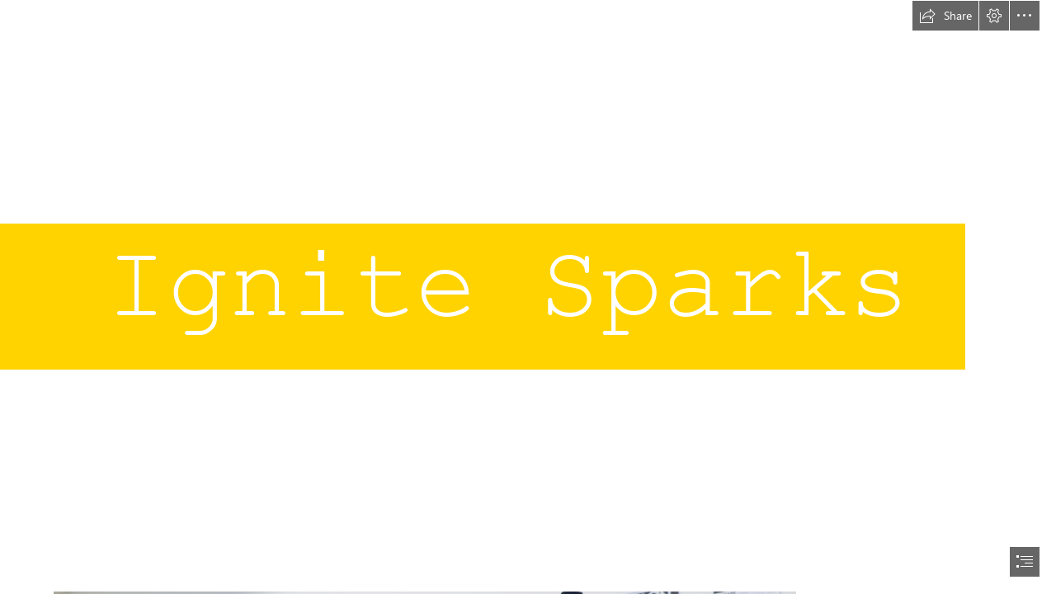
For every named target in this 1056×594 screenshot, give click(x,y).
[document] (528, 297)
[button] (945, 16)
